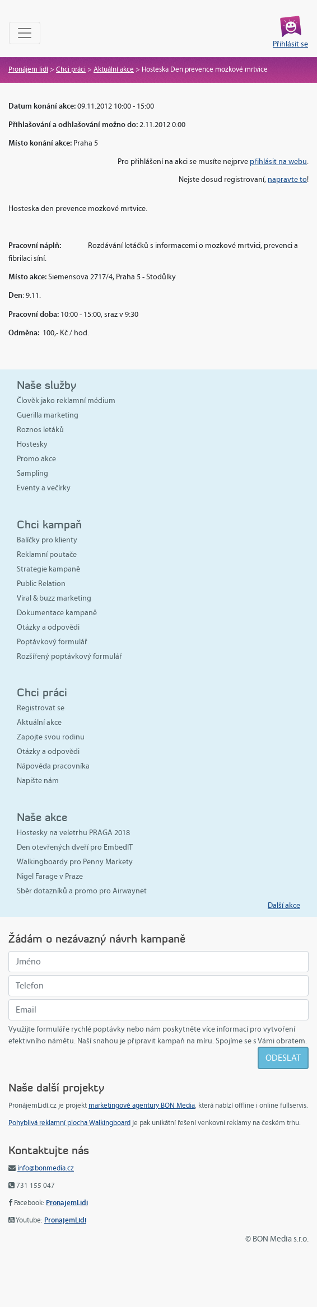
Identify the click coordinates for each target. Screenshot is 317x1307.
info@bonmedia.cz (45, 1168)
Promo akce (36, 458)
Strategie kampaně (48, 569)
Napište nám (38, 780)
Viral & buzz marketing (54, 598)
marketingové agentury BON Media (141, 1105)
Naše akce (42, 817)
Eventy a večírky (44, 488)
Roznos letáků (40, 429)
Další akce (284, 905)
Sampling (32, 473)
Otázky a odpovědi (48, 627)
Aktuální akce (114, 69)
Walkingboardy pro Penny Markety (75, 861)
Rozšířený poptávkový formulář (69, 656)
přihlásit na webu (278, 161)
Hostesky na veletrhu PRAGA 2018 (73, 832)
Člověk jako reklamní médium (66, 400)
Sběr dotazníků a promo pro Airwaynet (82, 891)
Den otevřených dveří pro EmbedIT (75, 847)
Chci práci (71, 69)
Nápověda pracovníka (53, 766)
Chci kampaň (49, 524)
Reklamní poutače (47, 554)
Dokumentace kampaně (57, 612)
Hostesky (32, 444)
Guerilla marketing (47, 415)
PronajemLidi (67, 1202)
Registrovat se (40, 708)
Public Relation (41, 583)
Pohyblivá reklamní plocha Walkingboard (69, 1122)
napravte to (287, 179)
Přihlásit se (290, 44)
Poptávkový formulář (52, 642)
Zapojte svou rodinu (51, 737)
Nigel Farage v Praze (50, 876)
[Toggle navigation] (24, 33)
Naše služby (46, 385)
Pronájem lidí (28, 69)
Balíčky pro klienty (47, 540)
